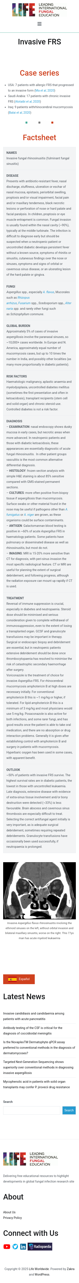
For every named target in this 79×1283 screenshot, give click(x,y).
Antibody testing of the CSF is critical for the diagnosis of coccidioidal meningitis (32, 1030)
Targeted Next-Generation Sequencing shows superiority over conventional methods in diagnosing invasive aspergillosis (38, 1067)
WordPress (42, 1274)
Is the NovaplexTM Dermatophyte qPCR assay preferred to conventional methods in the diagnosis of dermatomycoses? (39, 1047)
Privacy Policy (12, 1218)
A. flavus (48, 292)
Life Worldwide (39, 1269)
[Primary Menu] (39, 24)
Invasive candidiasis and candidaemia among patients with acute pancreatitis (33, 1016)
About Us (9, 1212)
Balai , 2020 (19, 112)
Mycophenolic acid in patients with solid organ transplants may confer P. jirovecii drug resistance (36, 1084)
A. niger (29, 515)
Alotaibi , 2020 (27, 101)
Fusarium (24, 303)
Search (8, 1102)
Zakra (70, 1269)
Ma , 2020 (44, 90)
